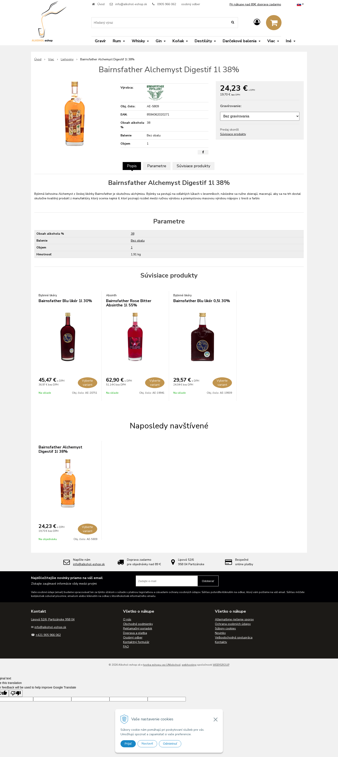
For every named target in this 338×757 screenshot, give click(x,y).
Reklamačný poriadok (137, 628)
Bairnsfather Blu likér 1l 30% (65, 300)
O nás (127, 619)
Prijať (128, 743)
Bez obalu (138, 241)
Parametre (156, 166)
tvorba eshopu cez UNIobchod (161, 664)
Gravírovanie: (230, 106)
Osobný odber (132, 637)
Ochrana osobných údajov (233, 624)
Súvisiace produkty (233, 134)
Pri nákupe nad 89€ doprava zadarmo (255, 4)
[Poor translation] (16, 693)
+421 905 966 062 (48, 635)
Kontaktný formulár (136, 642)
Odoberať (208, 581)
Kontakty (221, 642)
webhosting (189, 664)
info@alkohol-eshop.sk (131, 4)
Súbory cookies (225, 628)
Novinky (220, 633)
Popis (132, 166)
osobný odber (190, 4)
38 (132, 234)
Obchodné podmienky (138, 624)
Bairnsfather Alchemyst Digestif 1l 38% (60, 449)
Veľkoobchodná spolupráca (233, 637)
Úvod (101, 4)
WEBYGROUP (221, 664)
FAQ (126, 647)
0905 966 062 (166, 4)
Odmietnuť (170, 743)
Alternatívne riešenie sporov (234, 619)
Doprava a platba (135, 633)
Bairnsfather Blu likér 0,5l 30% (201, 300)
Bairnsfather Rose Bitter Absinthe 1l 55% (128, 303)
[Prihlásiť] (257, 22)
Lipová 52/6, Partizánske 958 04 (53, 619)
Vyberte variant (87, 383)
